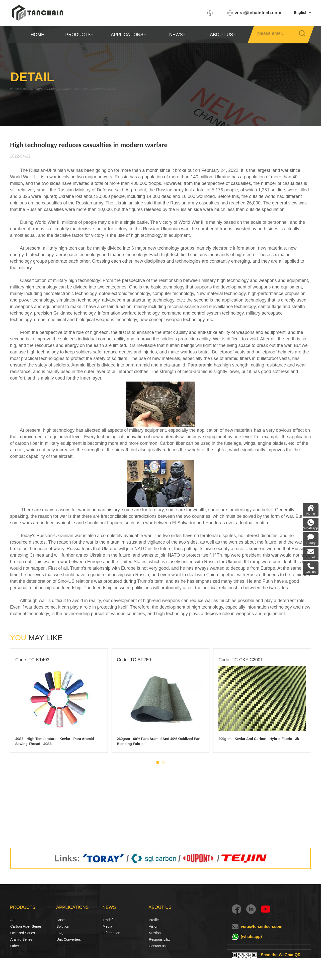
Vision (153, 926)
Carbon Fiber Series (15, 926)
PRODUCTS (79, 34)
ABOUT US (222, 34)
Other (14, 946)
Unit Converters (68, 939)
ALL (13, 920)
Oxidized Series (22, 933)
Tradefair (110, 920)
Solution (61, 926)
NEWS (177, 34)
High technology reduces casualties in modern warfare (93, 89)
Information (111, 933)
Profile (154, 920)
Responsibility (159, 939)
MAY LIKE (36, 637)
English (302, 12)
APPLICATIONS (128, 34)
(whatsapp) (251, 936)
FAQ (59, 933)
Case (60, 920)
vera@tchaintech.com (257, 12)
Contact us (157, 946)
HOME (37, 34)
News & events (24, 89)
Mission (154, 933)
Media (107, 926)
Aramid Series (21, 939)
